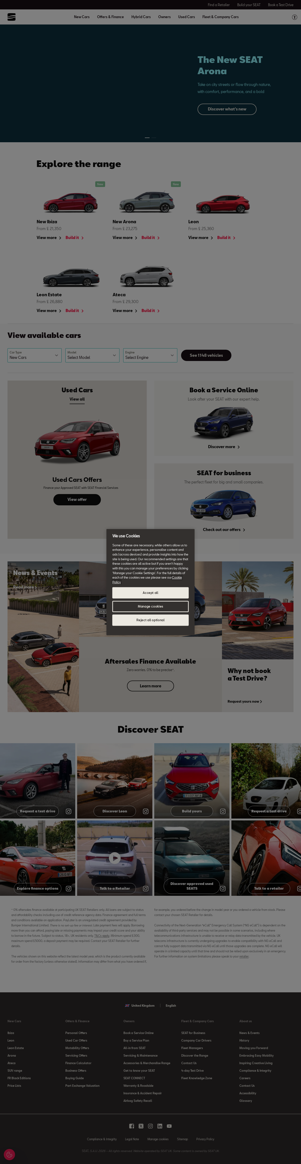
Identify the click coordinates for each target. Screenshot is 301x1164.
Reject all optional (150, 620)
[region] (151, 582)
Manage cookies (150, 606)
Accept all (150, 593)
